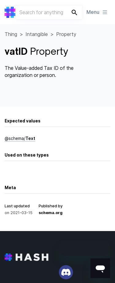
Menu (97, 12)
